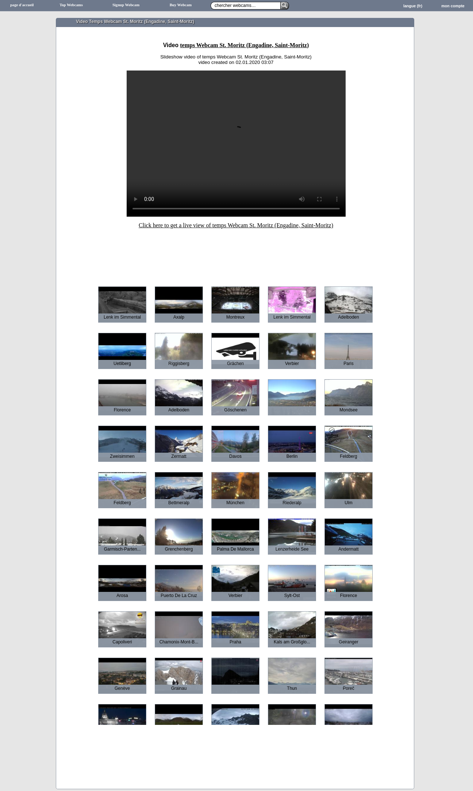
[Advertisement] (236, 252)
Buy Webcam (181, 5)
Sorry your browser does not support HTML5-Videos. (236, 144)
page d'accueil (22, 5)
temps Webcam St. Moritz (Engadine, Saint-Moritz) (244, 45)
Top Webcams (71, 5)
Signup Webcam (125, 5)
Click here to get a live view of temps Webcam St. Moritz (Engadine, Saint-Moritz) (236, 225)
